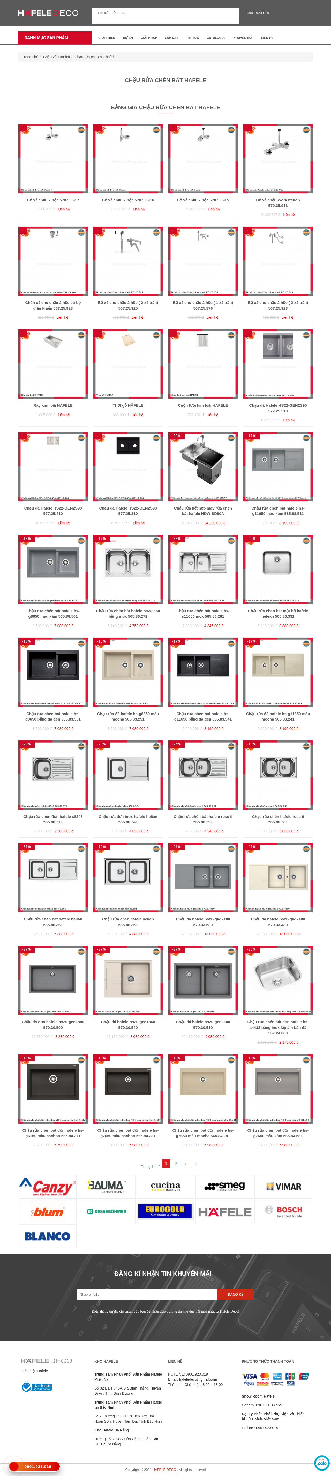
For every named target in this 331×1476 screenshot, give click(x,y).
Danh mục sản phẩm (45, 37)
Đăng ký (236, 1294)
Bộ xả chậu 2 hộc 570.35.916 (128, 200)
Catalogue (216, 38)
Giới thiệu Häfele (34, 1371)
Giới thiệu (106, 38)
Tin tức (192, 38)
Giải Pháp (149, 38)
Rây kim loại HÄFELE (52, 405)
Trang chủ (30, 57)
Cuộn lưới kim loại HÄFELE (203, 405)
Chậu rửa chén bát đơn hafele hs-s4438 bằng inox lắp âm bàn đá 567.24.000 (278, 1027)
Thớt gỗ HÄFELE (128, 405)
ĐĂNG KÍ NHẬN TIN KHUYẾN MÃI (163, 1273)
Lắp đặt (171, 38)
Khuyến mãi (243, 38)
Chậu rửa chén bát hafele (95, 57)
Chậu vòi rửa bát (56, 57)
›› (195, 1163)
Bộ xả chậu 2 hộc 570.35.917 (53, 200)
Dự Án (128, 38)
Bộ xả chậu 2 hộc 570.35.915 (203, 200)
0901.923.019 (256, 13)
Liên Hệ (267, 38)
